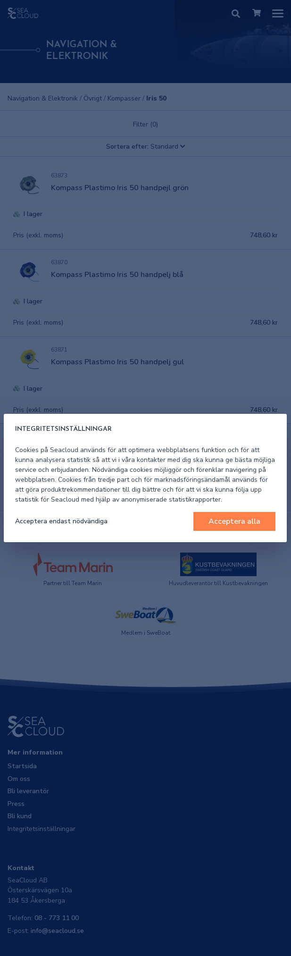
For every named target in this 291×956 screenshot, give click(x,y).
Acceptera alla (234, 521)
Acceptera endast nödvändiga (61, 521)
